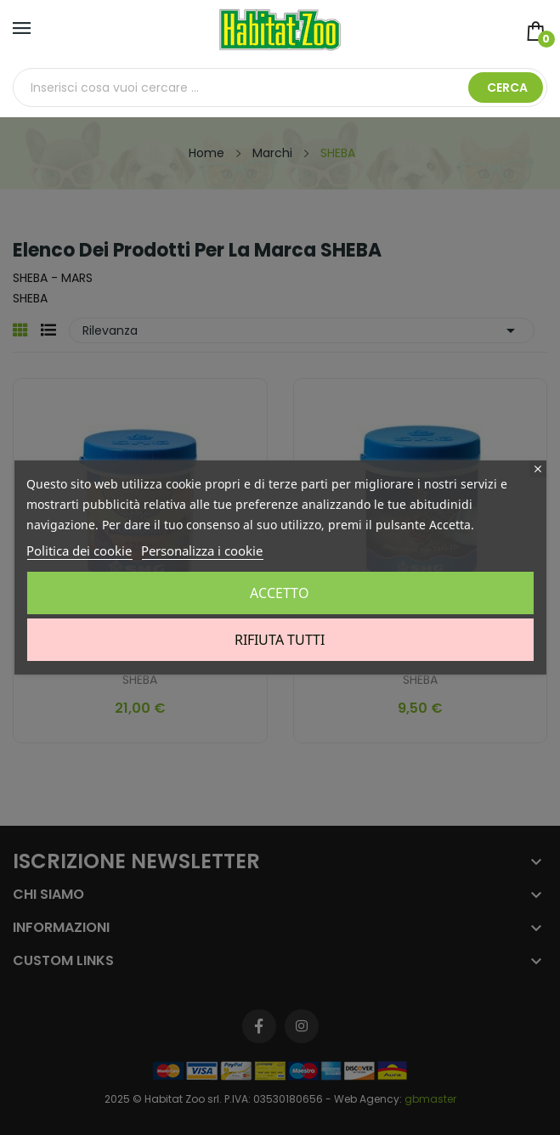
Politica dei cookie (79, 550)
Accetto (279, 593)
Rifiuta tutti (280, 639)
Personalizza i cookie (202, 550)
